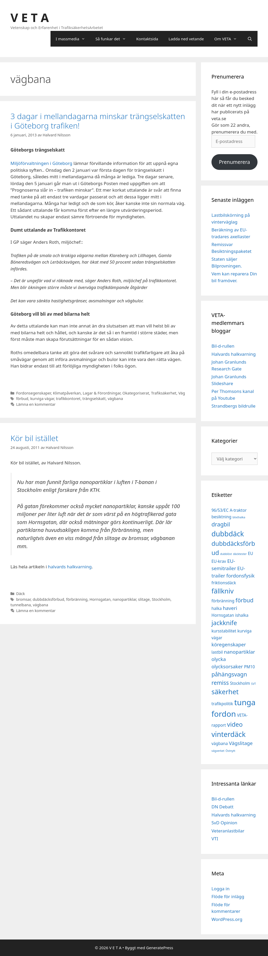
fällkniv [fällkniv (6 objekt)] (222, 590)
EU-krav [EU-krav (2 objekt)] (218, 561)
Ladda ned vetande (186, 38)
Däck (20, 593)
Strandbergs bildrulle (233, 406)
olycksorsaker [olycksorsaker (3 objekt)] (227, 666)
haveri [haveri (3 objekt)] (230, 608)
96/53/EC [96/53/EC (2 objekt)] (219, 510)
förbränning (77, 599)
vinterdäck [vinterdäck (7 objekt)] (228, 734)
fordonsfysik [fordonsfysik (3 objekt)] (240, 575)
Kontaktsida (147, 38)
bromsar (23, 599)
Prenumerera (234, 162)
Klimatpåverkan (67, 393)
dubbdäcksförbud (48, 599)
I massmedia (73, 39)
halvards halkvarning (70, 567)
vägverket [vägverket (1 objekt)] (217, 751)
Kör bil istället (34, 438)
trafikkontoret (68, 398)
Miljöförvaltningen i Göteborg (42, 163)
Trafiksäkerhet (163, 393)
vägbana (115, 398)
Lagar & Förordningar (101, 393)
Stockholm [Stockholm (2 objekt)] (240, 683)
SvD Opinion (224, 823)
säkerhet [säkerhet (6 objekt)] (225, 691)
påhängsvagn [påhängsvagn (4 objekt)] (229, 674)
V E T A (29, 17)
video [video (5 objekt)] (235, 724)
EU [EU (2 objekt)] (250, 553)
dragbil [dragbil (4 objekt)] (220, 524)
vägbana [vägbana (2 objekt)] (219, 743)
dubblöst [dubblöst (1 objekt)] (226, 554)
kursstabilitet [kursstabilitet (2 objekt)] (223, 631)
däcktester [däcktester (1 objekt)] (240, 554)
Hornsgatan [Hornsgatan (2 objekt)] (222, 615)
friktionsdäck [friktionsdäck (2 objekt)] (223, 583)
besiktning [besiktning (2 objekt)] (221, 517)
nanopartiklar (124, 599)
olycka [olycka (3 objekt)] (218, 659)
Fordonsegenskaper (33, 393)
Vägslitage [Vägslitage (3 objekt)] (241, 743)
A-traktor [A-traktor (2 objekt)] (238, 510)
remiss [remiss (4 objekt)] (220, 682)
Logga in (220, 889)
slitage (144, 599)
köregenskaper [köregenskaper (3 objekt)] (228, 644)
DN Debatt (222, 807)
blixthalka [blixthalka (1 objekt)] (238, 517)
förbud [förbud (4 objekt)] (244, 600)
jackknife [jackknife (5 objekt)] (224, 623)
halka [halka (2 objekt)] (216, 608)
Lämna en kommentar (36, 404)
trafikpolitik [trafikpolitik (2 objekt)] (222, 704)
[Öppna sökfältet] (250, 39)
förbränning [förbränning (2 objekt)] (222, 601)
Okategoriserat (135, 393)
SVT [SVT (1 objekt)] (253, 684)
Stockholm (161, 599)
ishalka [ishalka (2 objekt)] (242, 615)
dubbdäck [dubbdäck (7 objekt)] (227, 533)
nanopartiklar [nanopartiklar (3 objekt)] (239, 651)
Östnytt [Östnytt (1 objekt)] (230, 751)
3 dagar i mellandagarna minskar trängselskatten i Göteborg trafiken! (97, 121)
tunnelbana (20, 604)
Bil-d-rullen (222, 346)
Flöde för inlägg (227, 896)
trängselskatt (94, 398)
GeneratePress (159, 947)
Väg (181, 393)
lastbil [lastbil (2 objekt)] (217, 652)
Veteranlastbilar (227, 831)
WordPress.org (226, 919)
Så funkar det (113, 39)
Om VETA (228, 39)
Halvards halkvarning (233, 354)
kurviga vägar (42, 398)
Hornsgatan (100, 599)
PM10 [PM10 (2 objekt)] (249, 667)
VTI (214, 839)
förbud (22, 398)
